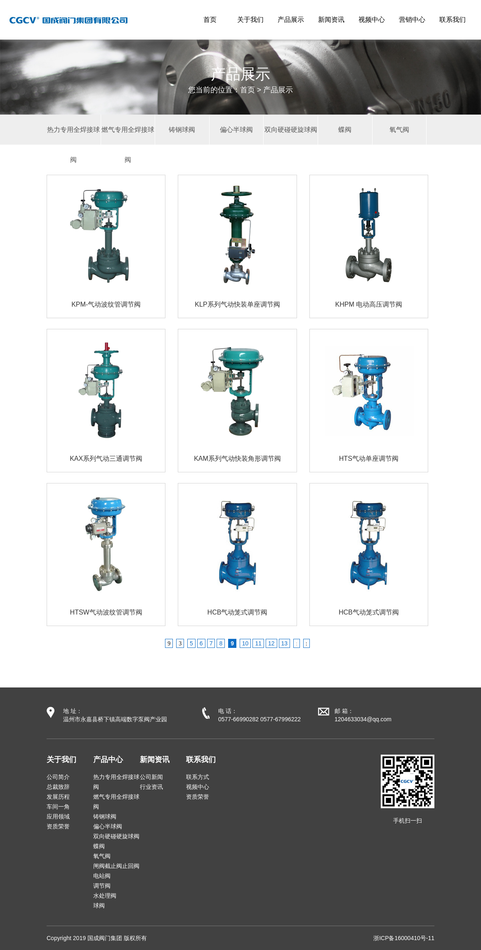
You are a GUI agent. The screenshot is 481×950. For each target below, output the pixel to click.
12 (271, 643)
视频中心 (371, 19)
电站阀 (102, 876)
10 (245, 643)
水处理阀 (104, 895)
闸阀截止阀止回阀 (116, 866)
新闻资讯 (331, 19)
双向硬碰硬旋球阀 (116, 836)
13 (284, 643)
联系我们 (452, 19)
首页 (210, 19)
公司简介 (58, 777)
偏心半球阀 (107, 826)
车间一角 (58, 806)
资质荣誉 (58, 826)
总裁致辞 (58, 786)
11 (258, 643)
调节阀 (102, 885)
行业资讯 (151, 786)
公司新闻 (151, 777)
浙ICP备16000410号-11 (403, 938)
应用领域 (58, 816)
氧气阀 (102, 856)
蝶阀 (99, 846)
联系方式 (197, 777)
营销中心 (412, 19)
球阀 (99, 905)
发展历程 (58, 796)
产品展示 (291, 19)
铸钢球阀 (104, 816)
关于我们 (250, 19)
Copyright (59, 938)
